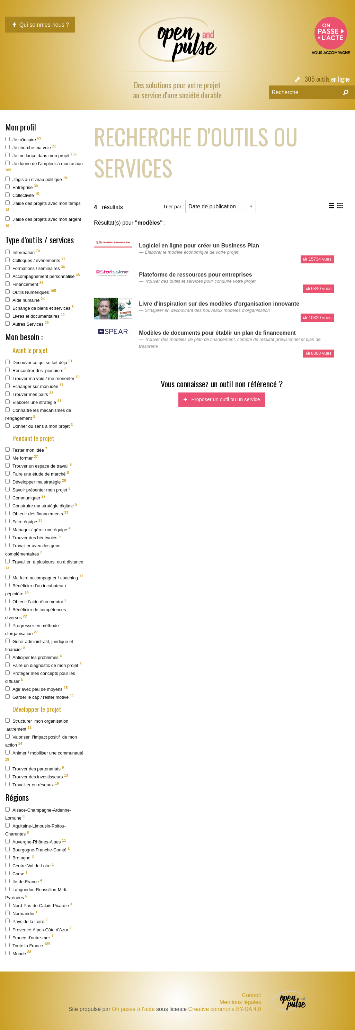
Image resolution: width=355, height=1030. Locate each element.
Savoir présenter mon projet (37, 490)
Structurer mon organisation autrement (36, 725)
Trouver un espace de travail (38, 466)
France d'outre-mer (29, 937)
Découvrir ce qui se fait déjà (38, 362)
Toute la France (27, 945)
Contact (251, 995)
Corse (16, 873)
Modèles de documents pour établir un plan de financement (217, 333)
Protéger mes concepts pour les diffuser (40, 677)
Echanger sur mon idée (34, 386)
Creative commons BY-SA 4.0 (224, 1009)
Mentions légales (240, 1002)
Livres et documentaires (35, 316)
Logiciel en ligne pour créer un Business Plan (199, 246)
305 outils (317, 79)
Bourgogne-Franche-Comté (37, 849)
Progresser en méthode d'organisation (32, 629)
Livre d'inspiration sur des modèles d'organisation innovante (219, 304)
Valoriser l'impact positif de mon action (41, 741)
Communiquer (25, 497)
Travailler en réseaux (32, 784)
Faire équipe (23, 521)
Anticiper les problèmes (33, 657)
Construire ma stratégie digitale (41, 505)
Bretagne (19, 857)
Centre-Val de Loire (29, 865)
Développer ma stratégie (35, 482)
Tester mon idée (26, 450)
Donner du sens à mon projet (39, 426)
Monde (18, 953)
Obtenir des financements (36, 513)
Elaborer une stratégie (33, 402)
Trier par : (209, 206)
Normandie (21, 913)
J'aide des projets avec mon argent (43, 222)
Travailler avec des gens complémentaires (32, 549)
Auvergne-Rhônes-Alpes (35, 841)
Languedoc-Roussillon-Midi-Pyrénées (36, 893)
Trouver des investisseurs (36, 776)
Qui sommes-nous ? (40, 25)
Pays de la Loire (26, 921)
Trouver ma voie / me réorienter (42, 378)
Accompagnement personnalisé (42, 276)
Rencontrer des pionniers (35, 370)
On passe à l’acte (133, 1009)
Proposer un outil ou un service (222, 399)
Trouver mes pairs (29, 394)
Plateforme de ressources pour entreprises (195, 275)
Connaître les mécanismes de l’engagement (38, 414)
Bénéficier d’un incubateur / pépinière (35, 589)
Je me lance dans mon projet (41, 155)
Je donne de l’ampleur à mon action (44, 166)
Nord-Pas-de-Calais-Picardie (38, 905)
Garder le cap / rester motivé (39, 697)
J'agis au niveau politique (36, 179)
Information (22, 252)
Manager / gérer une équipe (37, 529)
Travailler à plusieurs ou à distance (44, 564)
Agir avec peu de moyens (36, 689)
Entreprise (21, 187)
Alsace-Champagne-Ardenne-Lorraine (38, 814)
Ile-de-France (23, 881)
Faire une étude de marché (37, 474)
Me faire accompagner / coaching (44, 577)
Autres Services (27, 324)
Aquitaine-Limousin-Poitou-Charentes (35, 830)
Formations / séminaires (35, 268)
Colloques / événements (35, 260)
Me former (21, 458)
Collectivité (22, 195)
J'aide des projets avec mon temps (43, 206)
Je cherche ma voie (30, 147)
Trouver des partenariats (34, 768)
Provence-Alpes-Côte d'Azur (38, 929)
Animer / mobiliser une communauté (44, 755)
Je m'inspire (23, 139)
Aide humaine (25, 300)
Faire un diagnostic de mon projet (43, 665)
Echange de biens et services (39, 308)
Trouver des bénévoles (33, 537)
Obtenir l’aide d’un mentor (35, 601)
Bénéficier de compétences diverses (35, 613)
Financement (24, 284)
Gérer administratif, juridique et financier (39, 645)
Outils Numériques (30, 292)
